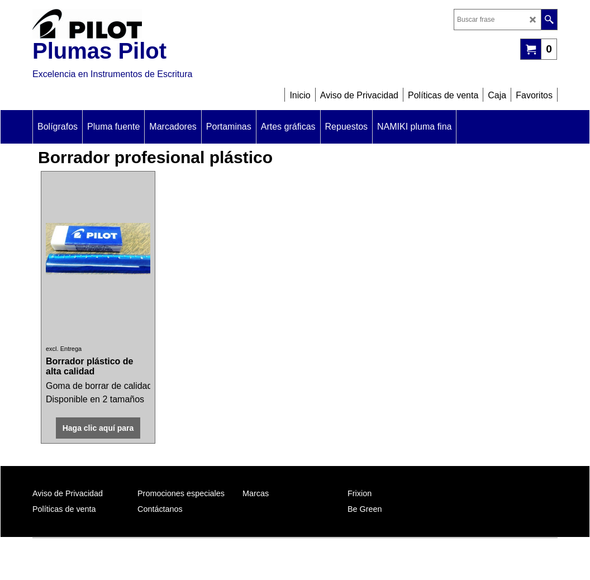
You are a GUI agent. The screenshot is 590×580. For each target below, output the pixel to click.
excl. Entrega (64, 348)
